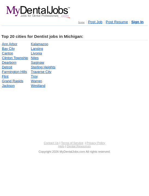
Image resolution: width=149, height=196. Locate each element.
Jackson (8, 86)
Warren (36, 81)
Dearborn (9, 62)
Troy (34, 76)
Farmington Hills (14, 72)
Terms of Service (72, 143)
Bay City (8, 49)
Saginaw (37, 62)
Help (61, 146)
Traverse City (41, 72)
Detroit (7, 67)
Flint (5, 76)
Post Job (95, 22)
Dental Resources (79, 146)
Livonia (36, 53)
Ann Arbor (9, 44)
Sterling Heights (43, 67)
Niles (35, 58)
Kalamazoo (39, 44)
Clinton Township (15, 58)
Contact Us (51, 143)
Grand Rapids (12, 81)
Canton (7, 53)
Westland (38, 86)
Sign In (137, 22)
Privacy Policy (95, 143)
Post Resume (117, 22)
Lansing (37, 49)
